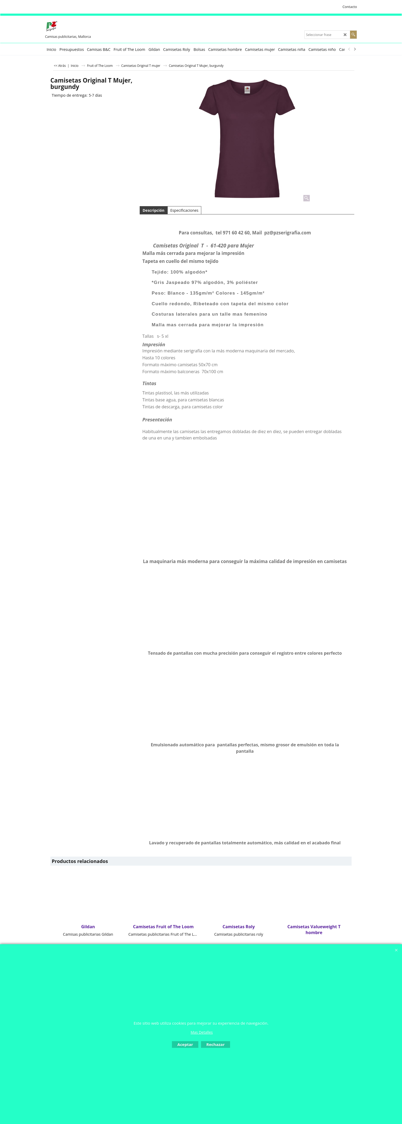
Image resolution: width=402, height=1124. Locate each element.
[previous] (349, 49)
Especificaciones (184, 210)
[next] (354, 49)
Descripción (153, 210)
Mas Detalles (202, 1032)
